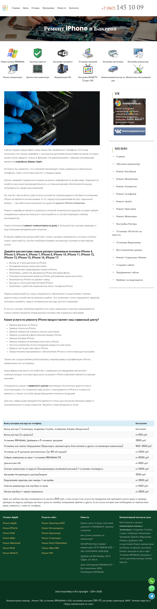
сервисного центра (38, 385)
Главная (16, 8)
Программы (48, 8)
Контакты (74, 8)
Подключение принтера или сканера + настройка (28, 480)
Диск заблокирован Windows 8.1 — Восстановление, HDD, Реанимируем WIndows (98, 568)
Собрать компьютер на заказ (18, 457)
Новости (61, 8)
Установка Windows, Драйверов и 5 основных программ (33, 440)
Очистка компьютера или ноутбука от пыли (26, 486)
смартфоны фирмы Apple (28, 161)
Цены (25, 8)
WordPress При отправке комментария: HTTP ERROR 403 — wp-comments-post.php (98, 547)
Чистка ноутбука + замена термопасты (23, 491)
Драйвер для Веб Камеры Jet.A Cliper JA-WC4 (96, 557)
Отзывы (35, 8)
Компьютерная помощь (18, 600)
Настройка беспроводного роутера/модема (25, 474)
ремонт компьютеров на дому (41, 225)
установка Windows (46, 457)
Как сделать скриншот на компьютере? (92, 537)
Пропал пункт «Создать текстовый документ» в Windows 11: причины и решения (97, 526)
